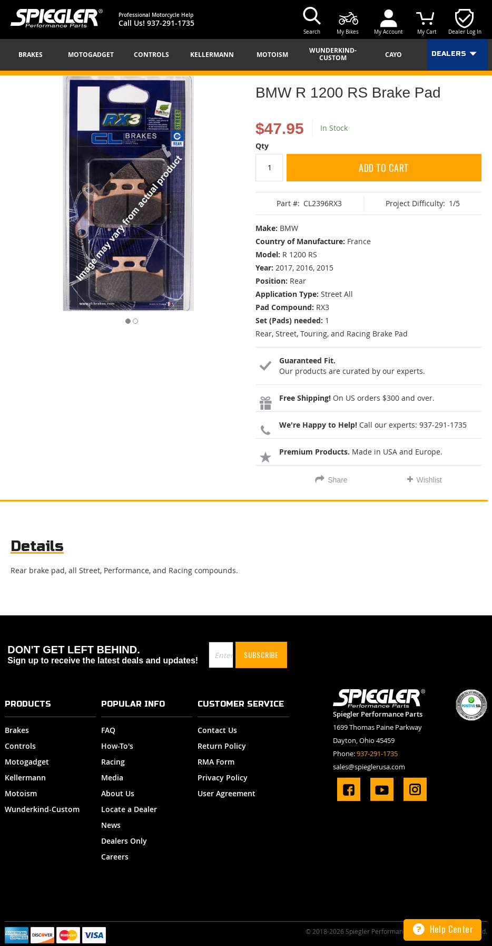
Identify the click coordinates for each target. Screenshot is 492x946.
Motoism (21, 793)
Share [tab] (337, 480)
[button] (125, 319)
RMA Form (216, 762)
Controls (20, 746)
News (111, 825)
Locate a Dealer (129, 809)
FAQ (108, 730)
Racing (113, 762)
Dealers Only (124, 841)
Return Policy (222, 746)
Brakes (17, 730)
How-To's (117, 746)
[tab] (37, 548)
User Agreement (226, 793)
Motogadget (27, 762)
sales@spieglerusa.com (369, 766)
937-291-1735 (170, 23)
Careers (115, 857)
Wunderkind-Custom (42, 809)
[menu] (246, 55)
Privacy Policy (223, 778)
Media (112, 778)
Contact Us (217, 730)
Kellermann (25, 778)
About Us (117, 793)
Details (37, 546)
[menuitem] (34, 55)
